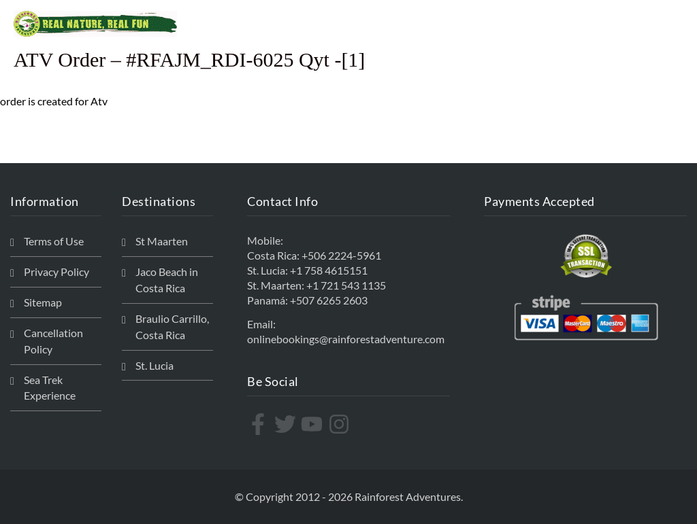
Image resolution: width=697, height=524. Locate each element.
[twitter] (286, 424)
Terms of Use (54, 240)
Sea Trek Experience (50, 387)
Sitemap (43, 302)
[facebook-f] (259, 424)
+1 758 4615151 (329, 270)
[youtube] (313, 424)
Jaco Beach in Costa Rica (166, 279)
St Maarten (161, 240)
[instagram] (340, 424)
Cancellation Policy (53, 340)
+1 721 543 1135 (346, 285)
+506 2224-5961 (341, 255)
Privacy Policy (56, 271)
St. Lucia (154, 365)
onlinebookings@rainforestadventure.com (345, 338)
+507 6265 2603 (329, 300)
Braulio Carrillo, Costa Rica (172, 326)
